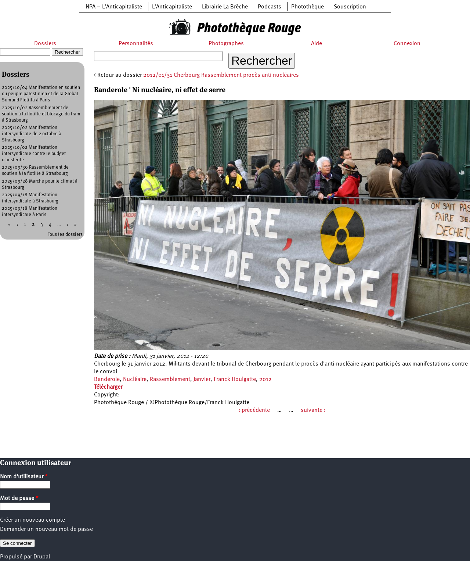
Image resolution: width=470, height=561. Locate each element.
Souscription (350, 7)
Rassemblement (170, 379)
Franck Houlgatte (235, 379)
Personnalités (136, 44)
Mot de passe (19, 498)
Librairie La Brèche (225, 7)
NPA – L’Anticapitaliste (114, 7)
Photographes (226, 44)
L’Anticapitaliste (172, 7)
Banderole (107, 379)
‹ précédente (254, 410)
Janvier (202, 379)
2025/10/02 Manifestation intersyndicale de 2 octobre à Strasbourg (31, 134)
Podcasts (269, 7)
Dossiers (45, 44)
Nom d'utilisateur (24, 477)
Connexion (407, 44)
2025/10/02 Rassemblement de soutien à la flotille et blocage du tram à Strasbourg (41, 114)
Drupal (41, 557)
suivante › (313, 410)
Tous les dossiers (65, 234)
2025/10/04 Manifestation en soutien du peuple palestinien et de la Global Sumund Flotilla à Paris (41, 94)
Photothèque (307, 7)
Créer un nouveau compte (32, 520)
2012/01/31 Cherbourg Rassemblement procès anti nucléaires (221, 75)
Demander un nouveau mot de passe (46, 529)
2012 (265, 379)
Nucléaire (135, 379)
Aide (316, 44)
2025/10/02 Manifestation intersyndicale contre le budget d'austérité (34, 153)
